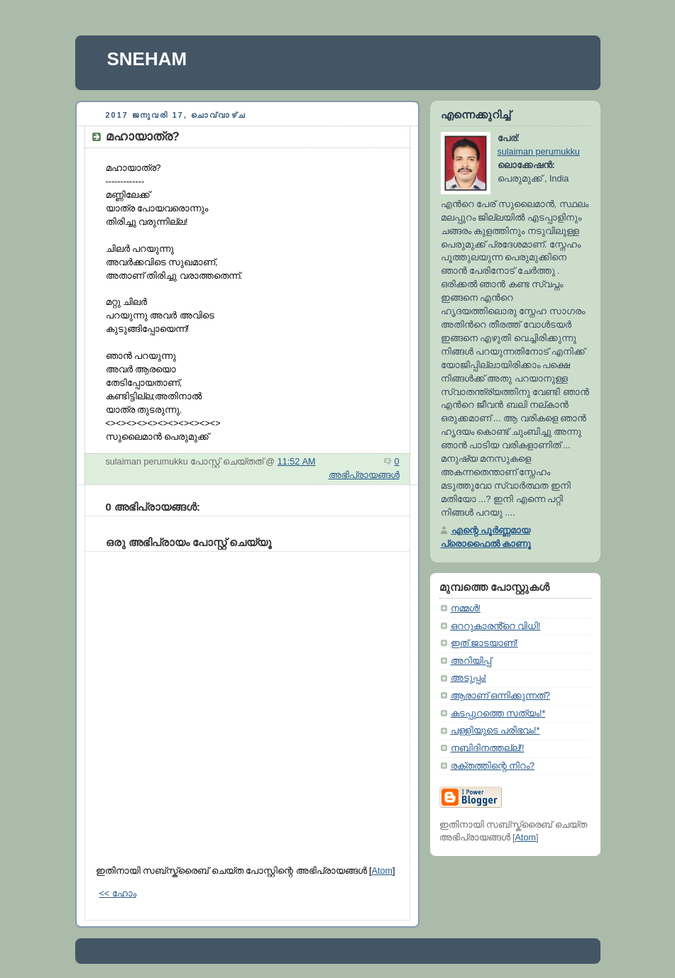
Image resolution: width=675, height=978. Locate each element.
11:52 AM (297, 462)
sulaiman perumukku (539, 152)
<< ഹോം (117, 894)
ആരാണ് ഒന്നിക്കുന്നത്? (501, 696)
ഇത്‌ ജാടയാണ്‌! (484, 643)
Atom (382, 871)
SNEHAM (147, 59)
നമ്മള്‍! (466, 608)
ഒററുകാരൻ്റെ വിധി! (496, 626)
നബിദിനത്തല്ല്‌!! (488, 748)
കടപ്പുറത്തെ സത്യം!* (498, 713)
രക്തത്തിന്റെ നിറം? (493, 766)
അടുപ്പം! (469, 678)
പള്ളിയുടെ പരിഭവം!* (495, 730)
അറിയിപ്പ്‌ (471, 661)
